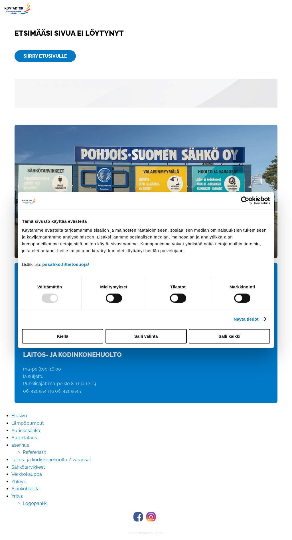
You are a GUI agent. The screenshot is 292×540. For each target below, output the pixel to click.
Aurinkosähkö (25, 430)
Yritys (17, 496)
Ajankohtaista (25, 489)
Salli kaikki (229, 336)
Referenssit (34, 452)
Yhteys (18, 481)
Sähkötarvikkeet (28, 467)
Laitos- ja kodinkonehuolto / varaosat (51, 459)
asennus (20, 445)
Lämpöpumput (27, 423)
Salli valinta (146, 336)
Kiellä (62, 336)
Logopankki (35, 503)
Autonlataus (24, 437)
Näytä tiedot (246, 319)
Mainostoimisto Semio (146, 533)
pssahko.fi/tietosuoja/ (65, 264)
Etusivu (19, 415)
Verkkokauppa (26, 474)
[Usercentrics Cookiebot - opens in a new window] (245, 200)
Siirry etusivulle (45, 56)
